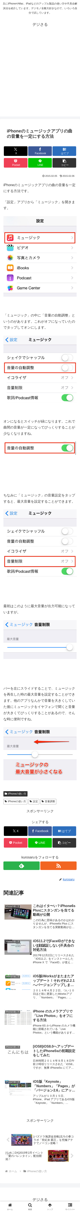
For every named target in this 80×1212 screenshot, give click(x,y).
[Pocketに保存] (16, 163)
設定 (34, 801)
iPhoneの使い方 (15, 793)
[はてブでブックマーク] (64, 151)
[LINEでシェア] (40, 163)
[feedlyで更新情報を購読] (21, 865)
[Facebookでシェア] (40, 151)
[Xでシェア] (16, 151)
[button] (64, 163)
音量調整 (48, 801)
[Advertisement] (40, 76)
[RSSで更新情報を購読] (58, 865)
